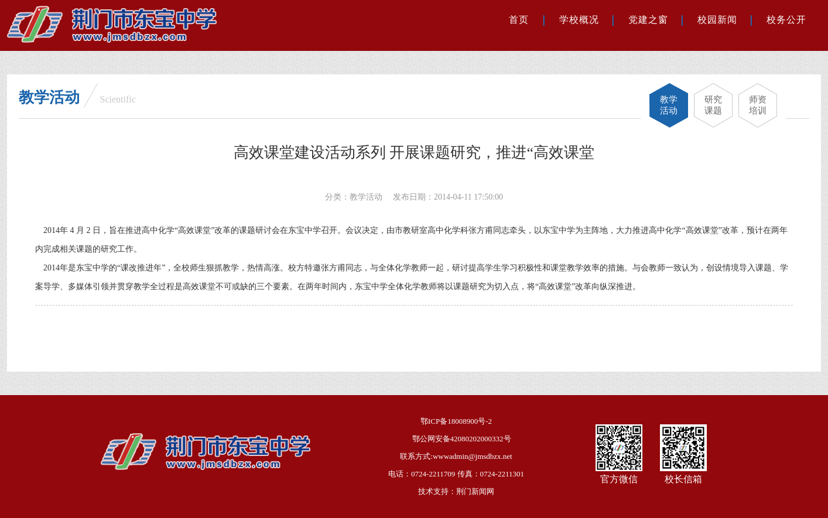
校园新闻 (717, 20)
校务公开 (786, 20)
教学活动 (669, 105)
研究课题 (713, 105)
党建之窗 (648, 20)
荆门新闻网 (475, 491)
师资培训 (758, 105)
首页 (519, 20)
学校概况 (579, 20)
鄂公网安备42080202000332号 (461, 438)
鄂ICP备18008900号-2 (456, 421)
